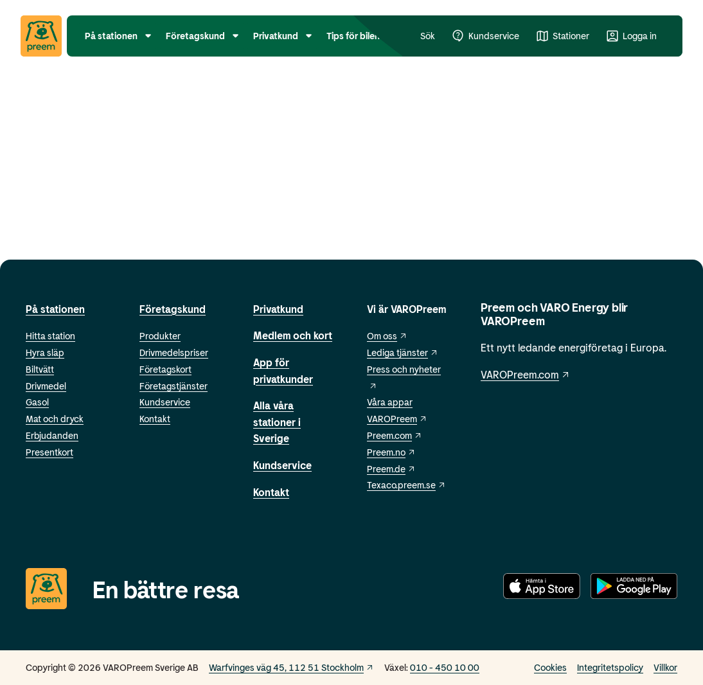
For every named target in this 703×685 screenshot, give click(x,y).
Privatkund (278, 309)
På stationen (55, 309)
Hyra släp (45, 352)
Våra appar (390, 401)
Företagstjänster (173, 385)
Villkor (665, 667)
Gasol (37, 401)
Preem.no (391, 452)
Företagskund (172, 309)
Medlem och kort (292, 335)
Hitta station (50, 335)
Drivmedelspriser (173, 352)
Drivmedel (46, 385)
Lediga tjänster (402, 352)
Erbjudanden (52, 435)
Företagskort (165, 369)
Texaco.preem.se (406, 484)
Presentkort (49, 452)
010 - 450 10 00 (444, 667)
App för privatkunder (283, 370)
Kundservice (164, 401)
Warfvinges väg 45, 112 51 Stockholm (291, 667)
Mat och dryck (55, 418)
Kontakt (154, 418)
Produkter (160, 335)
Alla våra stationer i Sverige (277, 421)
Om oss (387, 335)
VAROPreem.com (526, 374)
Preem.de (391, 468)
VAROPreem (397, 418)
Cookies (550, 667)
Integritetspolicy (610, 667)
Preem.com (394, 435)
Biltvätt (40, 369)
